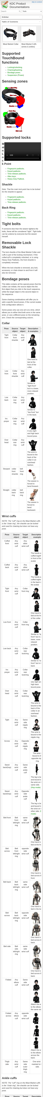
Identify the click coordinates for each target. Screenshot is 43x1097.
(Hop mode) (35, 787)
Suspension (12, 75)
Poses (20, 75)
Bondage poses (13, 73)
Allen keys (11, 176)
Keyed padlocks (13, 171)
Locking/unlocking (14, 67)
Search (20, 11)
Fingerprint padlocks (15, 169)
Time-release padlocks (16, 174)
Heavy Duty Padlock (15, 179)
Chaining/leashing (14, 70)
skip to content (37, 2)
